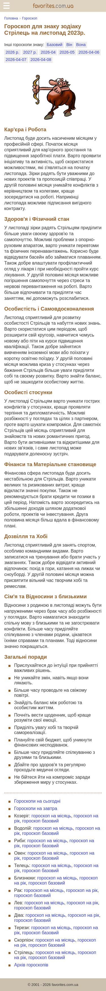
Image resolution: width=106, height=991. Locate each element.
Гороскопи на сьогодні (37, 801)
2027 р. (30, 52)
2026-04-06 (89, 52)
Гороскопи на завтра (35, 808)
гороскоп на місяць (51, 815)
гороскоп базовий (40, 820)
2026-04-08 (41, 59)
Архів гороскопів (31, 964)
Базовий (54, 44)
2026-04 (48, 52)
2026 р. (12, 52)
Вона (81, 44)
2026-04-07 (16, 59)
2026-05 (67, 52)
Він (69, 44)
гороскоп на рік (82, 890)
